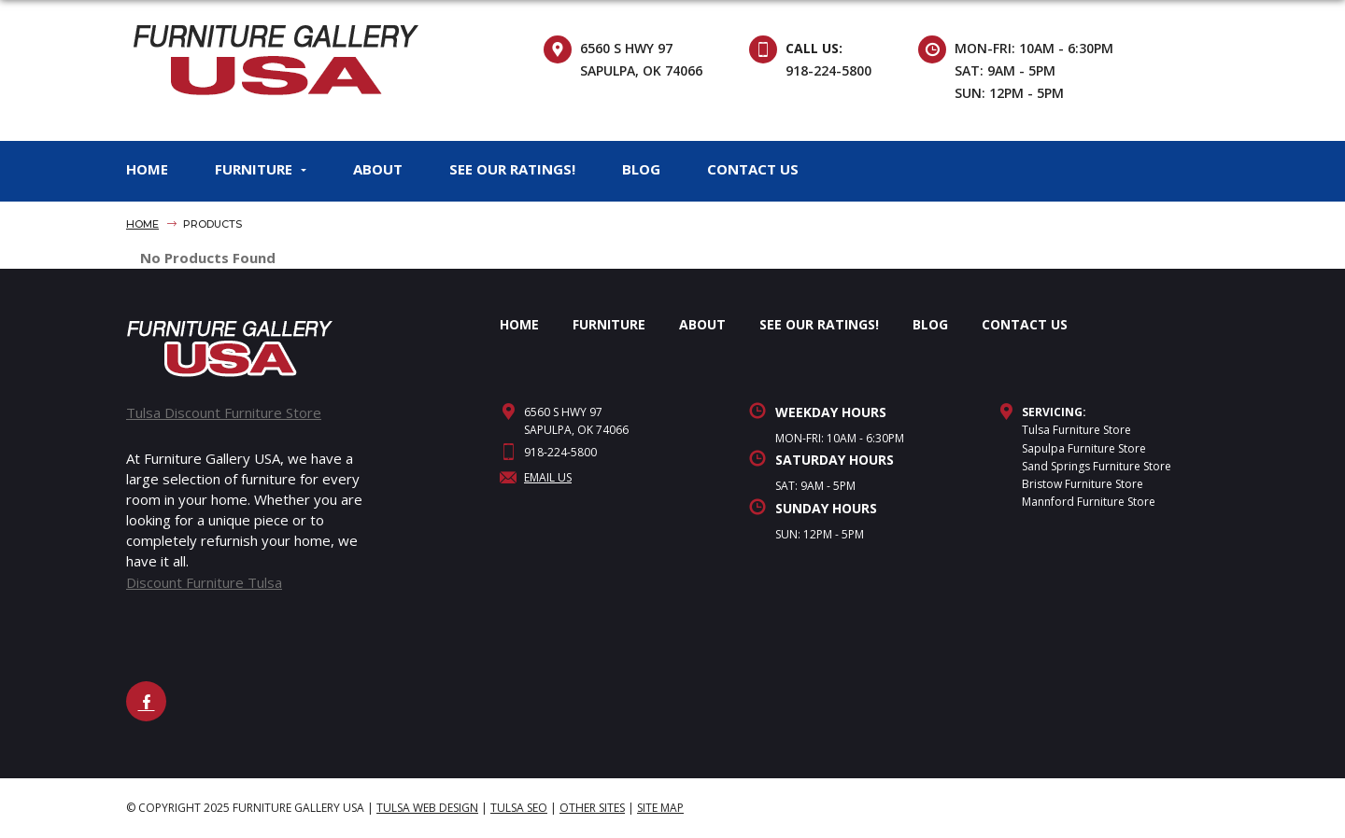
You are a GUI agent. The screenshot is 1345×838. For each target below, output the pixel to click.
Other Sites (592, 808)
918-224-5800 (828, 70)
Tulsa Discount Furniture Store (223, 412)
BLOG (641, 169)
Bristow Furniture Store (1082, 484)
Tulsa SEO (518, 808)
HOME (147, 169)
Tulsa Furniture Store (1076, 430)
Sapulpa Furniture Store (1084, 448)
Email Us (536, 477)
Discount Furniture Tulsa (204, 582)
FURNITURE (253, 169)
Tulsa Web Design (427, 808)
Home (142, 223)
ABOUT (378, 169)
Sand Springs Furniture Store (1096, 466)
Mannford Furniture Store (1088, 502)
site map (660, 808)
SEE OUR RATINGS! (512, 169)
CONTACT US (753, 169)
